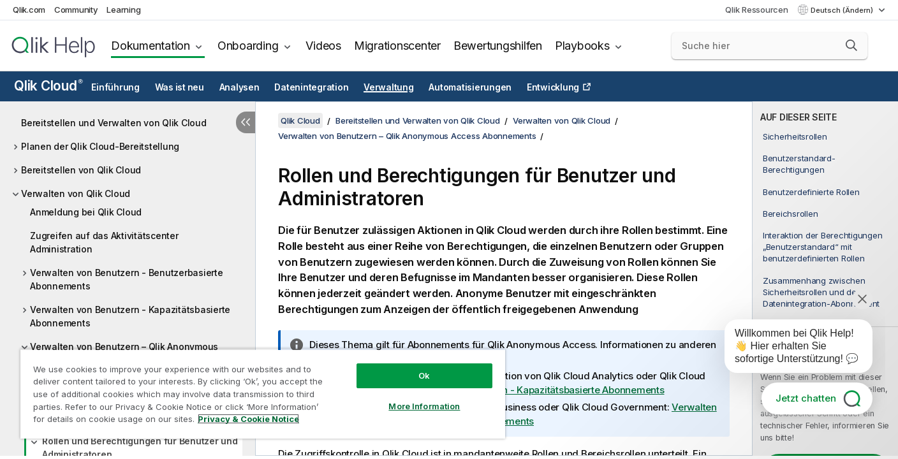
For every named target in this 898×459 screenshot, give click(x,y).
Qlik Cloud (48, 86)
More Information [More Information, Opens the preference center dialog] (424, 406)
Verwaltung (389, 87)
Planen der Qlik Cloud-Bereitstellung (100, 146)
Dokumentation (150, 45)
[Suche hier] (769, 46)
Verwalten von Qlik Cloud (75, 193)
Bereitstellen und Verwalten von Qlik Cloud (114, 122)
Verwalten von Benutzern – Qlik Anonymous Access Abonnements (407, 136)
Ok (424, 375)
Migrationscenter (397, 45)
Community (76, 9)
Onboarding (248, 45)
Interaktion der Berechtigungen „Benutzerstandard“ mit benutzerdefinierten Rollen (823, 246)
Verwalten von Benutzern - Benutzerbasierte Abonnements (126, 279)
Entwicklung (553, 87)
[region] (262, 394)
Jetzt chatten (806, 398)
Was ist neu (179, 87)
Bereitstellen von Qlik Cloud (81, 169)
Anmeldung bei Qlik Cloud (86, 212)
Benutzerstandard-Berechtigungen (799, 164)
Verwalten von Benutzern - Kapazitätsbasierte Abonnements (130, 316)
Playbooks (582, 45)
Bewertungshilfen (497, 45)
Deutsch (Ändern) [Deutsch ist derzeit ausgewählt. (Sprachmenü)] (843, 10)
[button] (851, 45)
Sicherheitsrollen (795, 136)
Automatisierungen (470, 87)
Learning (123, 9)
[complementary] (825, 278)
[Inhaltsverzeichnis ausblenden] (245, 122)
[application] (789, 348)
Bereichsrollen (790, 213)
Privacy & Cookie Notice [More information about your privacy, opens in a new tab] (248, 419)
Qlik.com (29, 9)
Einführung (115, 87)
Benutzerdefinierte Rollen (811, 192)
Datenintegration (311, 87)
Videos (323, 45)
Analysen (239, 87)
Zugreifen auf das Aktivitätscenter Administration (104, 242)
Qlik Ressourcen (756, 9)
